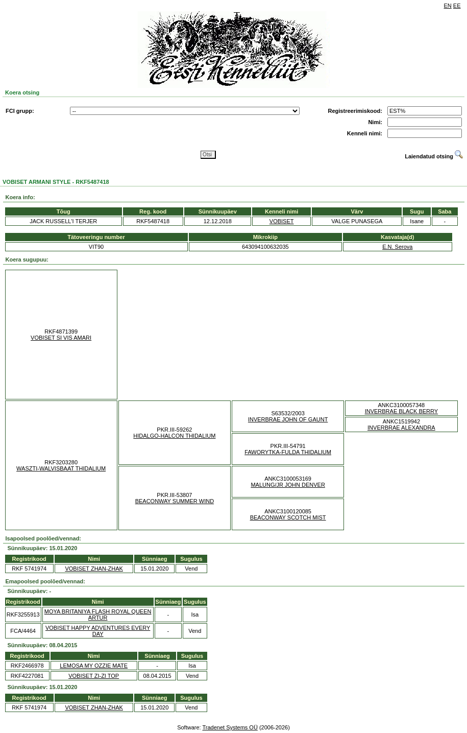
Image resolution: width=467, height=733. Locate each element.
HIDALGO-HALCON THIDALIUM (174, 436)
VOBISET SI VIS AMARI (61, 338)
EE (457, 6)
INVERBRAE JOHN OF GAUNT (288, 419)
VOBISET (281, 221)
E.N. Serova (397, 247)
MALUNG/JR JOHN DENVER (288, 485)
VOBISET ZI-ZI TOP (93, 676)
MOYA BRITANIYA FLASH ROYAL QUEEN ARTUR (98, 614)
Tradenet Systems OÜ (229, 727)
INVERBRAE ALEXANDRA (401, 427)
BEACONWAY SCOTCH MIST (288, 517)
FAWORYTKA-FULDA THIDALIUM (287, 452)
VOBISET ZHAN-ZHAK (93, 568)
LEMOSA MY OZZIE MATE (94, 666)
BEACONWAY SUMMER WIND (174, 501)
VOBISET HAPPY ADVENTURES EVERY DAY (97, 631)
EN (448, 6)
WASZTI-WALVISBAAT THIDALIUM (61, 468)
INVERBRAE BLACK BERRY (401, 411)
